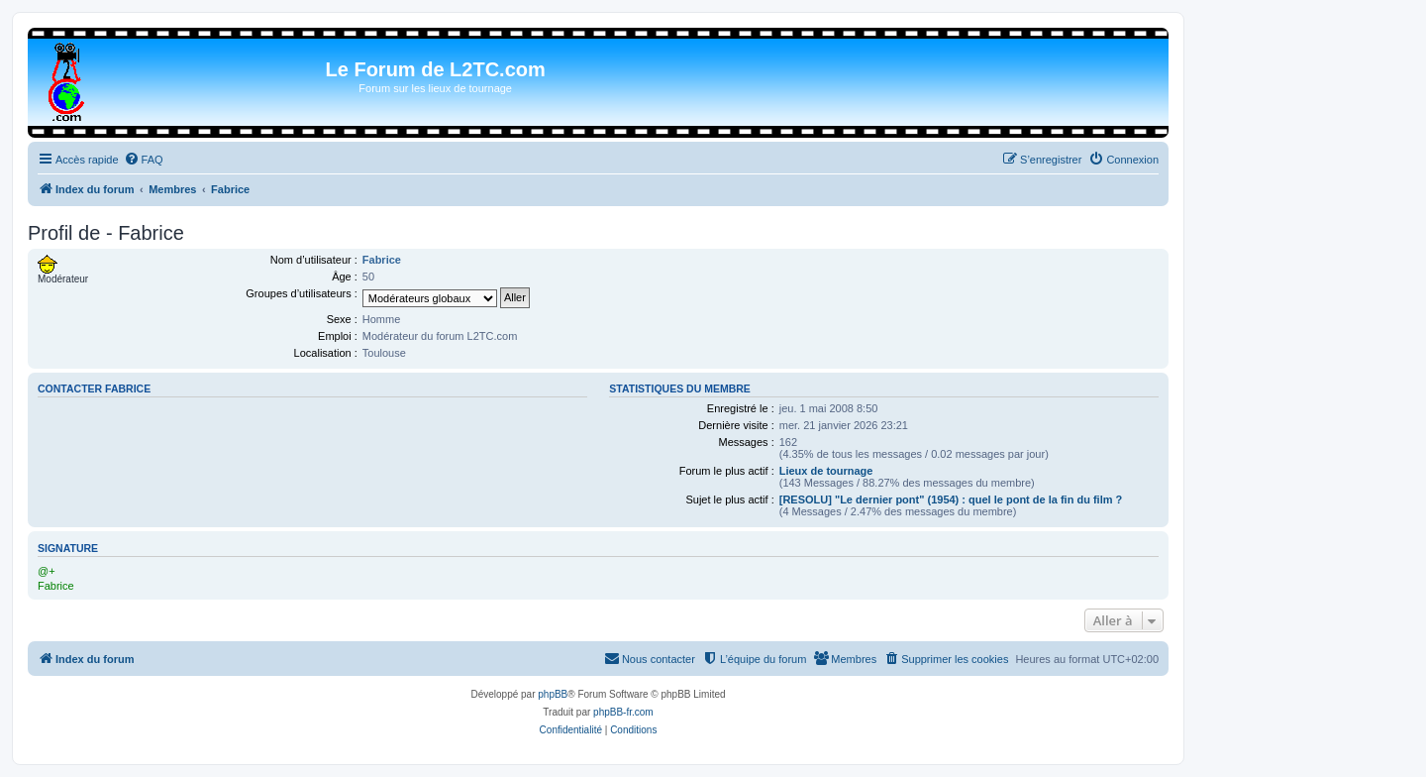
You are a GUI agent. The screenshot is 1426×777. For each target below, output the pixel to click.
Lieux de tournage (826, 471)
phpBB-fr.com (623, 712)
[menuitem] (143, 159)
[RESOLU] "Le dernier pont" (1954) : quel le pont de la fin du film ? (951, 499)
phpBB (552, 694)
